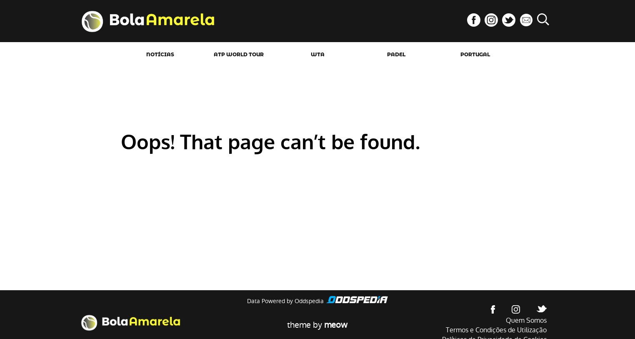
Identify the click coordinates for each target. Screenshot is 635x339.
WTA (318, 54)
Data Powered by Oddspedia (285, 301)
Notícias (160, 54)
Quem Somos (526, 320)
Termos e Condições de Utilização (496, 330)
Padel (396, 54)
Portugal (475, 54)
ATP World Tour (239, 54)
